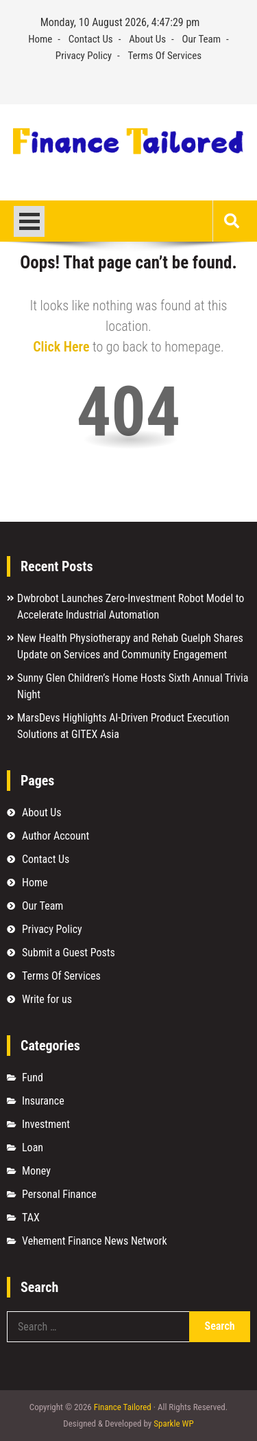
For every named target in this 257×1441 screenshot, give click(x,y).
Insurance (43, 1100)
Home (40, 39)
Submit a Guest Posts (68, 952)
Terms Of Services (165, 55)
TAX (31, 1217)
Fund (32, 1077)
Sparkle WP (173, 1423)
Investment (46, 1124)
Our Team (201, 39)
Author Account (55, 835)
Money (36, 1170)
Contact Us (91, 39)
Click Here (61, 346)
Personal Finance (59, 1194)
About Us (147, 39)
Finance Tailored (122, 1407)
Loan (32, 1147)
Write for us (47, 999)
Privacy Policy (84, 55)
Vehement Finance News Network (94, 1240)
